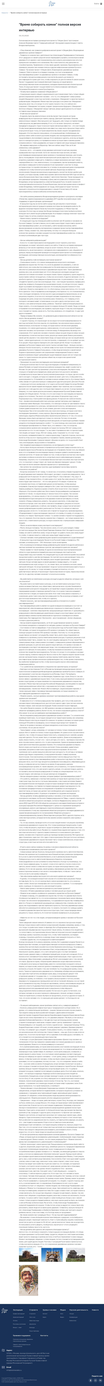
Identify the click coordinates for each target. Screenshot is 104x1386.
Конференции (73, 1317)
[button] (27, 1255)
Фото (61, 1313)
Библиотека (72, 1320)
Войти (96, 4)
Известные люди (34, 1320)
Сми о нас (32, 1317)
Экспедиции (18, 1310)
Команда (32, 1327)
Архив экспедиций (18, 1317)
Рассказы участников (19, 1324)
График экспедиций (18, 1313)
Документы (32, 1324)
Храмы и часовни (49, 1310)
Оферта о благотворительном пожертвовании (21, 1345)
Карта (44, 1317)
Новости (5, 13)
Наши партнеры (34, 1331)
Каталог (45, 1313)
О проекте (33, 1310)
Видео (62, 1317)
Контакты (44, 1335)
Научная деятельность (78, 1310)
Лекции (71, 1313)
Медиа (63, 1310)
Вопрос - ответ (17, 1327)
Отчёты (15, 1320)
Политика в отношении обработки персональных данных (23, 1340)
